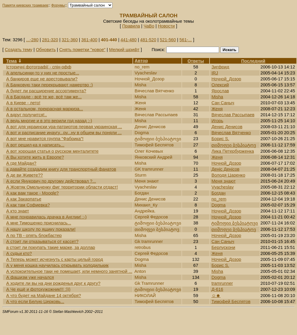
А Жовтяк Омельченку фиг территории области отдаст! (62, 187)
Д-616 (217, 289)
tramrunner (222, 283)
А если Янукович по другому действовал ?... (51, 181)
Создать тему (18, 49)
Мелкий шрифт (124, 49)
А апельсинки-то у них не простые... (42, 73)
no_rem (218, 199)
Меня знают (223, 181)
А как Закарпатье (23, 199)
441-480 (129, 39)
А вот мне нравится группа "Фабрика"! (45, 138)
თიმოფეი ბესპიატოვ (233, 145)
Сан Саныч (222, 102)
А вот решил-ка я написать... (35, 145)
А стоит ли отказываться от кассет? (42, 241)
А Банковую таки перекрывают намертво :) (49, 84)
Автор (141, 60)
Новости (166, 26)
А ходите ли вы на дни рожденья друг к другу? (53, 283)
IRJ (214, 73)
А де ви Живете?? (24, 175)
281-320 (50, 39)
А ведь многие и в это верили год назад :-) (49, 120)
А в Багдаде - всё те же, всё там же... (44, 96)
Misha (217, 96)
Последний (253, 61)
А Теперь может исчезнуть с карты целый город (54, 259)
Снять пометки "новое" (82, 49)
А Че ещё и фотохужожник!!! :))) (38, 289)
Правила (131, 26)
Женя (217, 108)
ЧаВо (149, 26)
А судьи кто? (19, 253)
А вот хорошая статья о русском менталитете (52, 151)
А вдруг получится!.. (26, 114)
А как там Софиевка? (28, 205)
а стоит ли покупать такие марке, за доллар (50, 247)
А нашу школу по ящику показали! (41, 229)
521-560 (168, 39)
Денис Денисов (226, 126)
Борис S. (220, 138)
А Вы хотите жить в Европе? (35, 157)
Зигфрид (220, 67)
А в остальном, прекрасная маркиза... (44, 108)
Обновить (46, 49)
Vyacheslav (222, 187)
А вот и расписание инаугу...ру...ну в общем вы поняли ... (64, 132)
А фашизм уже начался (30, 277)
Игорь (217, 120)
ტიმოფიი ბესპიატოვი (234, 223)
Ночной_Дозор (226, 79)
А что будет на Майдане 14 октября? (43, 295)
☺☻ (215, 295)
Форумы (58, 5)
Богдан (218, 193)
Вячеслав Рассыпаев (232, 114)
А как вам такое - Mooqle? (32, 193)
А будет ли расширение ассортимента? (46, 90)
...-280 (32, 39)
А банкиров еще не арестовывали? (42, 79)
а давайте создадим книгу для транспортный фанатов (61, 169)
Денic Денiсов (225, 169)
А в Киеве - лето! (23, 102)
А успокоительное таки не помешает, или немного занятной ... (69, 271)
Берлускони (223, 247)
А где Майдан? (21, 163)
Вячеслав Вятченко (231, 132)
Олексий (220, 84)
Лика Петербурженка (232, 151)
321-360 (70, 39)
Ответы (195, 61)
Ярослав (220, 90)
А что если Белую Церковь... (35, 301)
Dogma (218, 205)
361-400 (89, 39)
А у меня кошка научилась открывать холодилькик (57, 265)
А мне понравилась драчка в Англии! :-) (46, 217)
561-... (185, 39)
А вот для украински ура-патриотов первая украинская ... (64, 126)
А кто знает (17, 211)
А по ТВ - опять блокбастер (34, 235)
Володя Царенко (228, 175)
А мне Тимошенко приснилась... (38, 223)
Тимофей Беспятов (230, 301)
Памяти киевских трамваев (25, 5)
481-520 (148, 39)
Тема (11, 61)
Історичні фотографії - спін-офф (38, 67)
